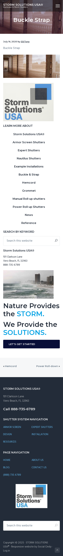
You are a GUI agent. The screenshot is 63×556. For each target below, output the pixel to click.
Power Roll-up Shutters (29, 206)
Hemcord (28, 182)
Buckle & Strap (29, 174)
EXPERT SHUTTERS (42, 427)
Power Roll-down (47, 366)
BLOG (6, 468)
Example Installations (29, 166)
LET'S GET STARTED (22, 344)
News (29, 215)
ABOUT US (38, 460)
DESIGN (7, 434)
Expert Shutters (29, 150)
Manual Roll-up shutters (29, 198)
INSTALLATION (40, 434)
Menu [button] (56, 5)
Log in (6, 551)
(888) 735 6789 (12, 475)
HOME (6, 460)
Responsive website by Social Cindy (31, 547)
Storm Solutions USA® (28, 134)
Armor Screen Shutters (29, 142)
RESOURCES (9, 442)
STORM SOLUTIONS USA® (23, 4)
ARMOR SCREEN (12, 427)
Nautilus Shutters (29, 158)
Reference (28, 223)
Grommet (29, 190)
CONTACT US (39, 468)
